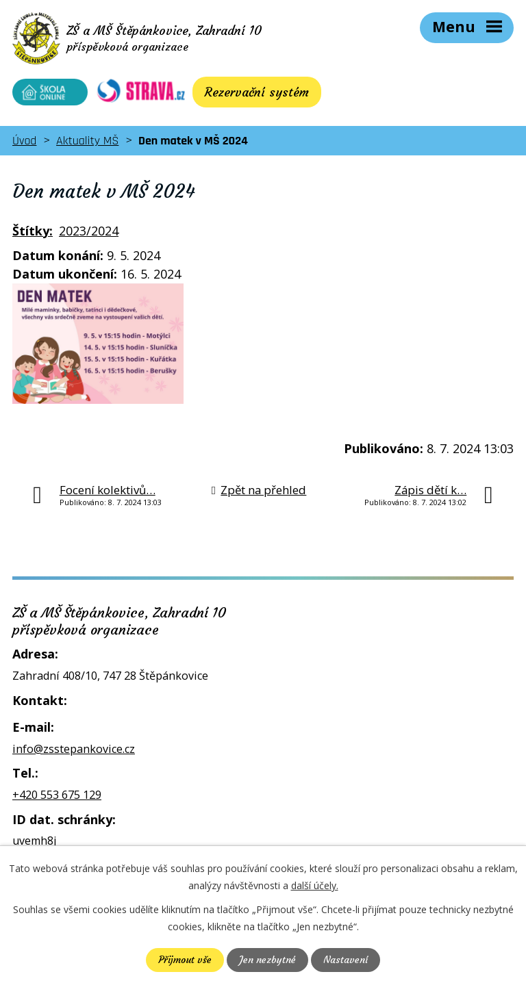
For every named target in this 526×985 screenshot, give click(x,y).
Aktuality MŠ (87, 141)
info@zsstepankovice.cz (73, 748)
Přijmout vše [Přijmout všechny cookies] (185, 960)
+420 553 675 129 (56, 794)
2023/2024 (88, 230)
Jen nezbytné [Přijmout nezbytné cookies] (267, 960)
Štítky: (32, 230)
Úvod (24, 141)
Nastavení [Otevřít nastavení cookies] (345, 960)
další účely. (314, 885)
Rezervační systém (257, 92)
